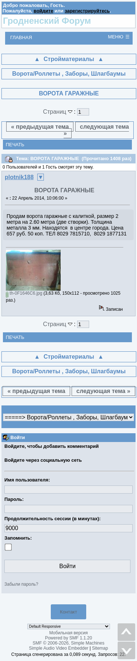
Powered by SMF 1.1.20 (68, 638)
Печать (15, 144)
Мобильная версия (68, 632)
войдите (43, 11)
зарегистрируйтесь (87, 11)
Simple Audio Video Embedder (58, 648)
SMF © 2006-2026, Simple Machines (68, 643)
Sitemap (100, 648)
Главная (21, 37)
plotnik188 (19, 177)
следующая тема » (96, 130)
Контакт (68, 612)
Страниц (58, 112)
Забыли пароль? (21, 584)
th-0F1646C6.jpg (24, 293)
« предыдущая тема (40, 127)
